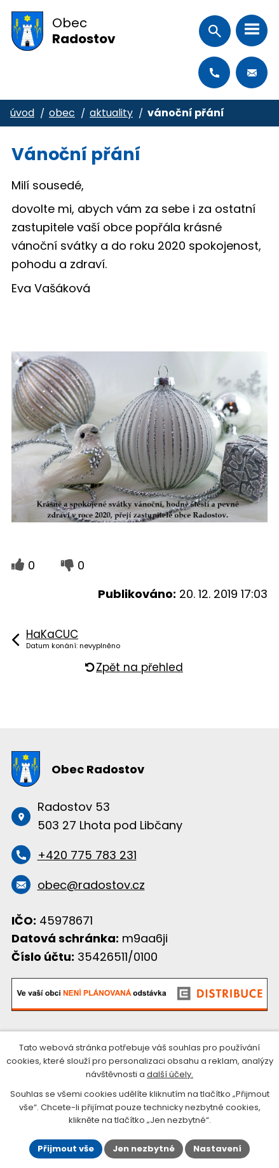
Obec (62, 112)
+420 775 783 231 (214, 72)
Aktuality (111, 112)
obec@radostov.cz (252, 72)
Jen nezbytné (143, 1149)
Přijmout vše (65, 1149)
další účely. (170, 1074)
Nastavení (217, 1149)
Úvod (22, 112)
